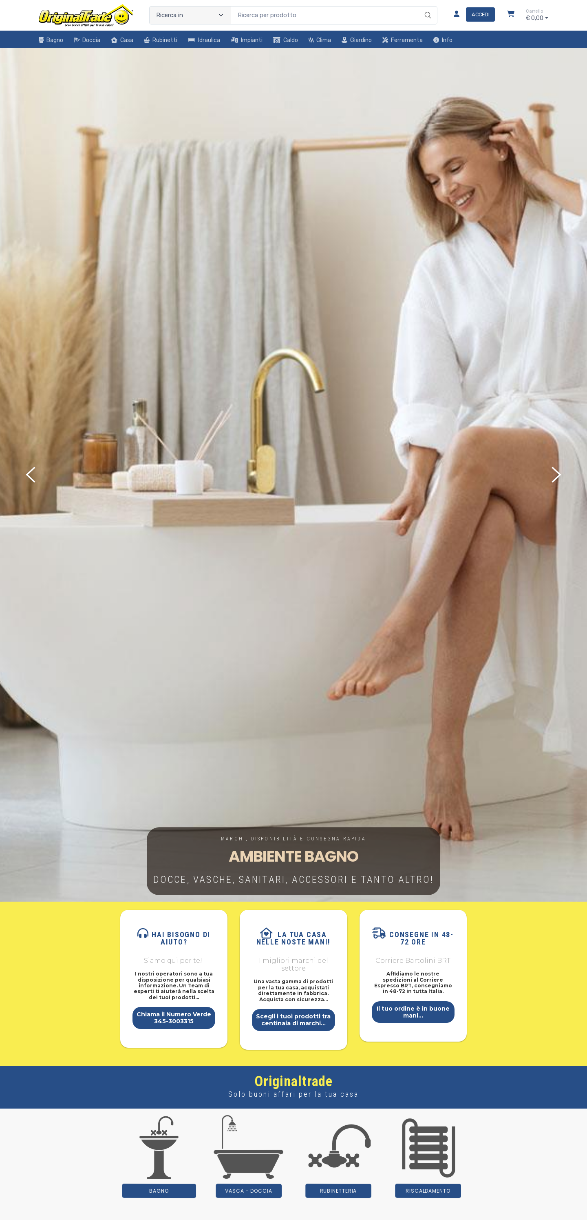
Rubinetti (160, 40)
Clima (320, 40)
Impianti (247, 40)
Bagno (51, 40)
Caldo (285, 40)
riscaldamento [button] (428, 1191)
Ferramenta (402, 40)
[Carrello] (510, 15)
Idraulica (204, 40)
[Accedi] (471, 15)
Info (442, 40)
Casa (122, 40)
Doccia (87, 40)
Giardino (357, 40)
